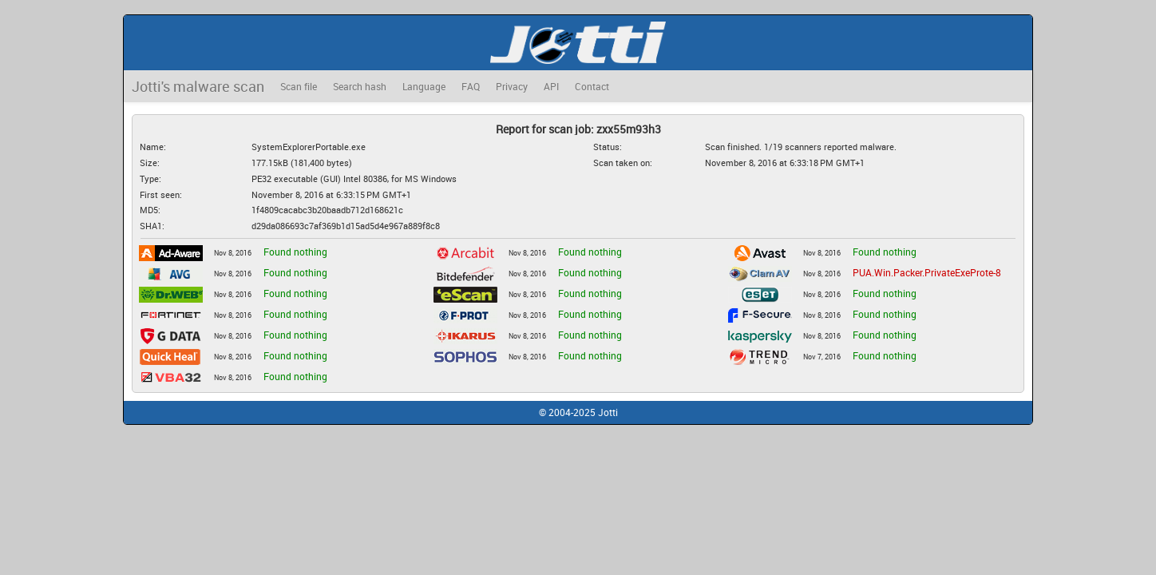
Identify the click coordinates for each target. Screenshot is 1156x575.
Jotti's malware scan (198, 86)
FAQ (470, 86)
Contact (592, 86)
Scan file (298, 86)
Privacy (512, 86)
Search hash (359, 86)
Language (423, 86)
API (551, 86)
